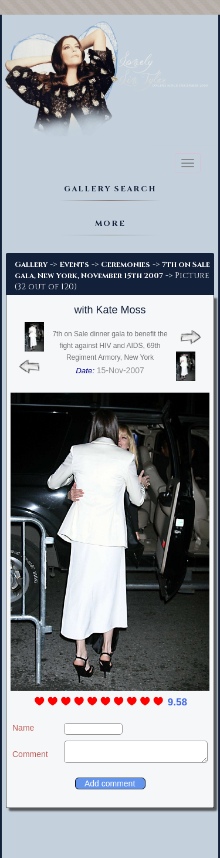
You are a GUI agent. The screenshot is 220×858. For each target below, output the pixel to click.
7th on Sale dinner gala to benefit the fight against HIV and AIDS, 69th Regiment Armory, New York (109, 346)
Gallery (31, 264)
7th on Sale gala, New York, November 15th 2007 (112, 270)
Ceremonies (125, 264)
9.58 (177, 702)
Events (74, 264)
